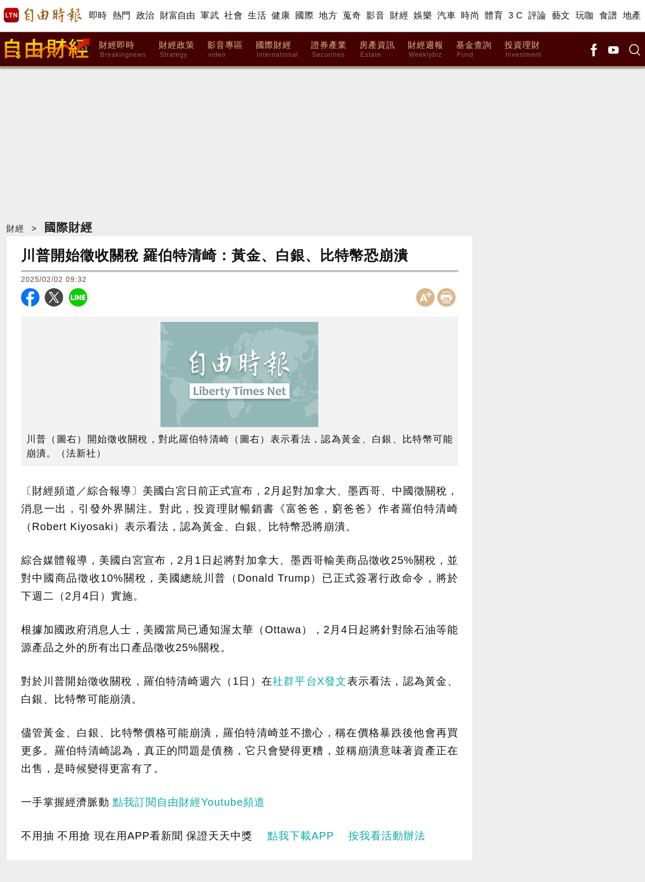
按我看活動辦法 (387, 836)
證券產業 (329, 49)
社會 (233, 16)
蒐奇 (351, 16)
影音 (375, 16)
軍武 (209, 16)
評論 (537, 16)
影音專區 (225, 49)
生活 (257, 16)
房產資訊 (377, 49)
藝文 (561, 16)
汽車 (446, 16)
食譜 (608, 16)
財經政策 (177, 49)
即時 (98, 16)
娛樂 (423, 16)
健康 (280, 16)
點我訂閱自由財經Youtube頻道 (189, 802)
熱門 (122, 16)
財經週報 (426, 49)
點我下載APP (300, 836)
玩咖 (585, 16)
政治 (145, 16)
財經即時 (122, 49)
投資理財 (523, 49)
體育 (494, 16)
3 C (515, 16)
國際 (304, 16)
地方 (328, 16)
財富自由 (177, 16)
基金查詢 (474, 49)
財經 (399, 16)
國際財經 (277, 49)
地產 (632, 16)
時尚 (470, 16)
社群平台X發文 (310, 681)
